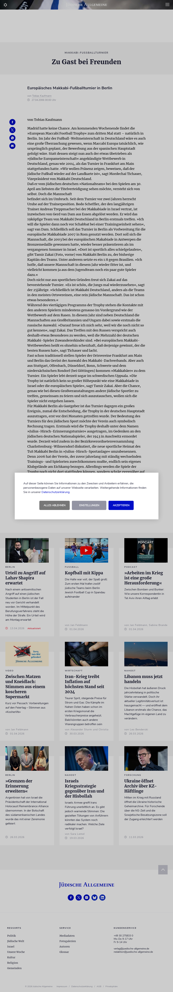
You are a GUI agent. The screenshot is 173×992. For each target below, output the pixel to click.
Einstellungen (89, 505)
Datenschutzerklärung (55, 492)
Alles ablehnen (54, 505)
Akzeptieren (121, 505)
